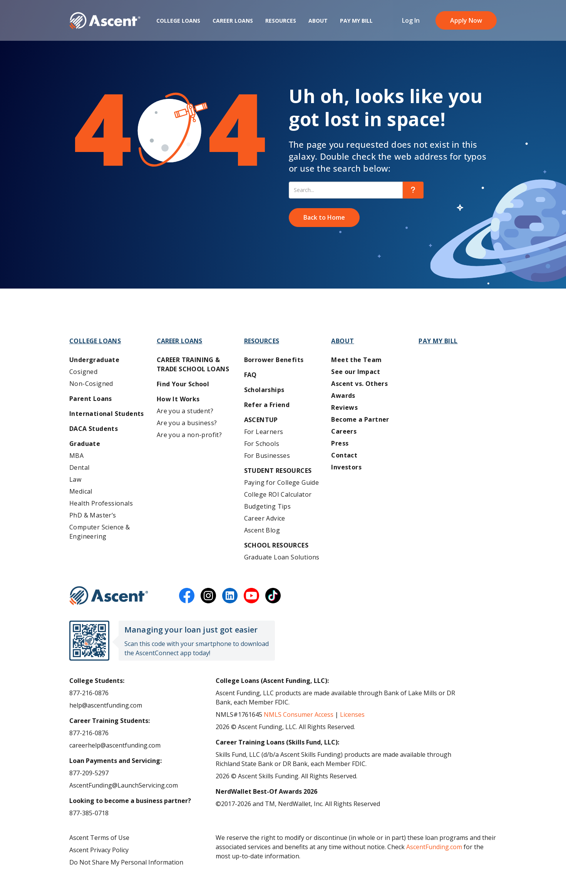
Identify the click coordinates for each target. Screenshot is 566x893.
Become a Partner (360, 419)
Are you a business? (187, 423)
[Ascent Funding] (108, 595)
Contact (344, 455)
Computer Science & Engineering (99, 532)
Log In (411, 23)
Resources (280, 23)
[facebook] (186, 595)
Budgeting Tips (267, 506)
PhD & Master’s (92, 515)
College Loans (178, 23)
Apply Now (466, 23)
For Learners (263, 431)
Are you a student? (185, 411)
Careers (344, 431)
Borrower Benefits (274, 360)
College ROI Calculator (278, 494)
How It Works (178, 399)
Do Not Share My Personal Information (126, 862)
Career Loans (233, 23)
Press (339, 443)
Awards (343, 395)
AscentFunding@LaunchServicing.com (123, 785)
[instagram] (208, 595)
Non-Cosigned (91, 383)
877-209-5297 (89, 773)
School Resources (276, 545)
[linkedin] (230, 595)
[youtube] (251, 595)
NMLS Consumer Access (298, 714)
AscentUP (261, 420)
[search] (413, 190)
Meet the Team (356, 360)
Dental (79, 467)
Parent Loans (90, 398)
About (318, 23)
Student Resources (278, 470)
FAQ (250, 375)
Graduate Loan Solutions (282, 557)
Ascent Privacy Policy (99, 850)
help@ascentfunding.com (105, 705)
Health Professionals (101, 503)
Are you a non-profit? (189, 435)
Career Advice (264, 518)
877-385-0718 (89, 813)
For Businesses (267, 455)
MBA (76, 455)
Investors (346, 467)
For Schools (261, 443)
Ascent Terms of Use (99, 837)
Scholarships (264, 390)
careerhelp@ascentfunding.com (115, 745)
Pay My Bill (356, 23)
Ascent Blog (262, 530)
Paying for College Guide (281, 482)
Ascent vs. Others (359, 383)
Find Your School (183, 384)
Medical (80, 491)
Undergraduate (94, 360)
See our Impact (355, 371)
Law (75, 479)
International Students (106, 413)
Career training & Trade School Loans (193, 364)
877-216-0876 (89, 693)
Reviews (344, 407)
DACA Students (93, 428)
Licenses (352, 714)
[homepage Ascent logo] (105, 23)
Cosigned (83, 371)
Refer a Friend (267, 405)
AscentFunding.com (434, 847)
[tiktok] (273, 595)
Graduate (84, 443)
